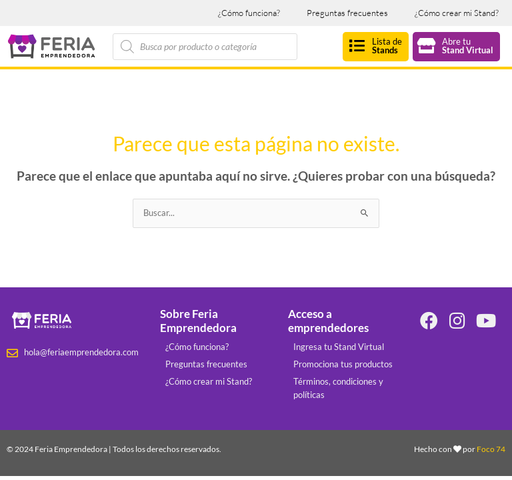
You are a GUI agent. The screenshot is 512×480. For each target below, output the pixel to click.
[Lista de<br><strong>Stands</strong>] (357, 45)
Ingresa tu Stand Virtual (338, 346)
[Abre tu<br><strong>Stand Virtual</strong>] (427, 45)
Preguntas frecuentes (347, 12)
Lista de (387, 45)
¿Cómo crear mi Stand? (457, 12)
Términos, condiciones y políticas (338, 388)
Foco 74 (491, 449)
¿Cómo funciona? (249, 12)
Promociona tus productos (343, 364)
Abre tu (467, 45)
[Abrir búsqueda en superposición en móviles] (205, 46)
